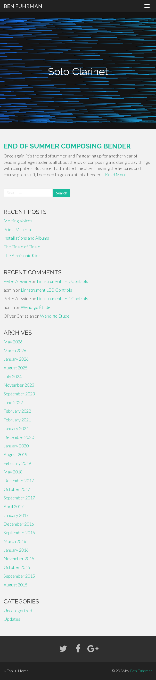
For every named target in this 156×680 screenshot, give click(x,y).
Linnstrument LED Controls (62, 281)
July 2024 (13, 376)
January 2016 (16, 550)
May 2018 (13, 471)
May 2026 (13, 341)
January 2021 (16, 428)
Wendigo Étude (35, 307)
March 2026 (15, 350)
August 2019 (15, 454)
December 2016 (19, 524)
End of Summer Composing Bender (67, 146)
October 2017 (17, 489)
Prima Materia (17, 229)
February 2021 (17, 419)
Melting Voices (18, 220)
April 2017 (14, 506)
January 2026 (16, 359)
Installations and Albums (26, 238)
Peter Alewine (17, 281)
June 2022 (13, 402)
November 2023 (19, 385)
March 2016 (15, 541)
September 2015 (19, 576)
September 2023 (19, 393)
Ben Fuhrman (23, 6)
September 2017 (19, 497)
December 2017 (19, 480)
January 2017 (16, 515)
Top (8, 670)
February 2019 (17, 463)
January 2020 (16, 445)
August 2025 (15, 367)
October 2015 (17, 567)
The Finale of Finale (22, 246)
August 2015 (15, 584)
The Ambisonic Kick (22, 255)
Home (23, 670)
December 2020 (19, 437)
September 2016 (19, 532)
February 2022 (17, 411)
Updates (12, 619)
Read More (115, 174)
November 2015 (19, 558)
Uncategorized (18, 610)
